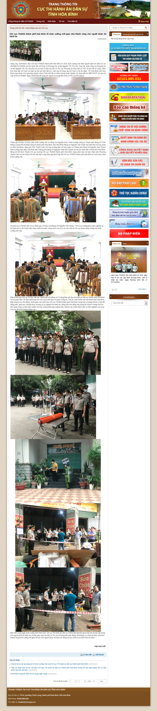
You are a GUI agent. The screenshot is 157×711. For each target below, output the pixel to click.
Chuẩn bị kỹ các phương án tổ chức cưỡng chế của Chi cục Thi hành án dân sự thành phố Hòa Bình (49, 664)
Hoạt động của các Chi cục (37, 28)
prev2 (112, 289)
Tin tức (62, 21)
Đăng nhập (145, 21)
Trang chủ (40, 21)
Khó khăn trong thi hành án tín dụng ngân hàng (29, 674)
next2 (116, 289)
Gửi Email (100, 655)
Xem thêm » (143, 289)
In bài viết (87, 655)
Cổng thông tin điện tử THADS (20, 21)
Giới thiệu (52, 21)
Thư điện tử (72, 21)
